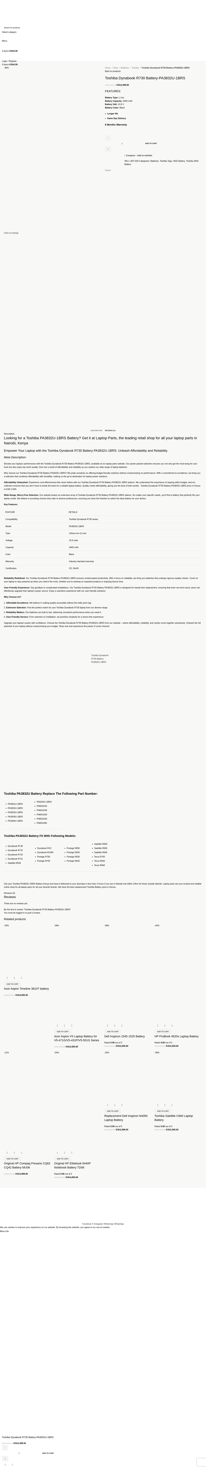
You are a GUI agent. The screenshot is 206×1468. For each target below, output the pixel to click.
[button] (12, 984)
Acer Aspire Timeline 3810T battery (26, 988)
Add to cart (151, 143)
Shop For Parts (112, 1210)
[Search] (103, 27)
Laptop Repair (111, 1205)
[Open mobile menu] (4, 41)
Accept (14, 1231)
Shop (116, 68)
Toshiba (136, 68)
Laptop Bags (180, 1195)
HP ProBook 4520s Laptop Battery (176, 1036)
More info (4, 1231)
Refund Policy (180, 1219)
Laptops (143, 1195)
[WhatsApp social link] (109, 1224)
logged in (20, 913)
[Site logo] (22, 19)
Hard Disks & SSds (183, 1205)
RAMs (176, 1200)
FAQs (107, 1219)
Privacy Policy (180, 1215)
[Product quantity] (123, 143)
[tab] (96, 430)
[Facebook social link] (87, 1224)
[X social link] (93, 1224)
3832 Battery (179, 161)
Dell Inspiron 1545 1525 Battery (124, 1036)
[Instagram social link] (99, 1224)
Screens (143, 1215)
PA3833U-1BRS (15, 812)
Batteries (125, 68)
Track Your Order (182, 1210)
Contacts (109, 1200)
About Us (109, 1195)
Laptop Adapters (147, 1205)
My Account (110, 1215)
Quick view (14, 978)
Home (108, 68)
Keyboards (144, 1210)
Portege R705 (43, 861)
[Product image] (78, 998)
